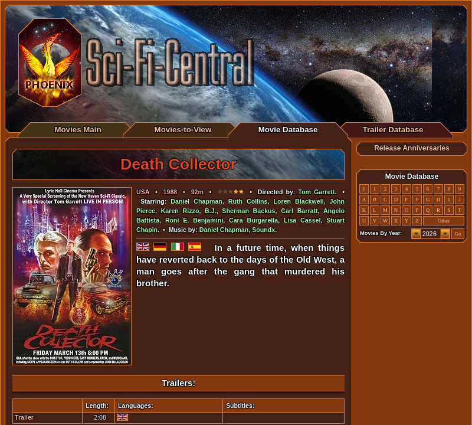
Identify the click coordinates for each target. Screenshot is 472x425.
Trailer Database (393, 129)
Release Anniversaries (412, 148)
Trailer (24, 417)
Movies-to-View (183, 129)
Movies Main (77, 129)
